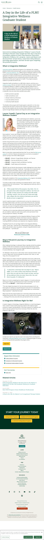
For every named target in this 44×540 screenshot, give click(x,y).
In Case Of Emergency (22, 527)
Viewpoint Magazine (22, 503)
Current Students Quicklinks (22, 497)
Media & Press (22, 474)
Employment (22, 486)
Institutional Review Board (22, 473)
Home (4, 8)
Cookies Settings (5, 537)
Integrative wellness (8, 69)
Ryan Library (22, 499)
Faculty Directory (22, 487)
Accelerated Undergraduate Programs (15, 380)
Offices (22, 489)
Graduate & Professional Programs (14, 378)
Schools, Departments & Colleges (22, 490)
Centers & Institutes (22, 484)
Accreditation (22, 477)
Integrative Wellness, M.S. (13, 73)
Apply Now (6, 361)
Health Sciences (16, 8)
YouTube (24, 511)
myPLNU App (22, 505)
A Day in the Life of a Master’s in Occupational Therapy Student (21, 411)
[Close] (41, 532)
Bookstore (22, 483)
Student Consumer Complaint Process (22, 521)
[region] (22, 535)
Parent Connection (22, 502)
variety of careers (7, 85)
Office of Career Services (22, 500)
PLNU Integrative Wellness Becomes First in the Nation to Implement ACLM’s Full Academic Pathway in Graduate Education (20, 402)
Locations (22, 464)
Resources (9, 8)
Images (22, 515)
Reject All (38, 537)
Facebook (9, 511)
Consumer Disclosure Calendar (22, 523)
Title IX (22, 476)
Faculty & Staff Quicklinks (22, 496)
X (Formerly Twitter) (19, 511)
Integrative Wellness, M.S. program (17, 355)
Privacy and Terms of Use (22, 520)
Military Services (22, 470)
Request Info (7, 366)
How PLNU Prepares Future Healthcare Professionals (18, 407)
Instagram (14, 511)
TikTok (35, 511)
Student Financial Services (22, 471)
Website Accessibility (22, 525)
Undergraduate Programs (12, 376)
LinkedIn (29, 511)
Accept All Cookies (28, 537)
